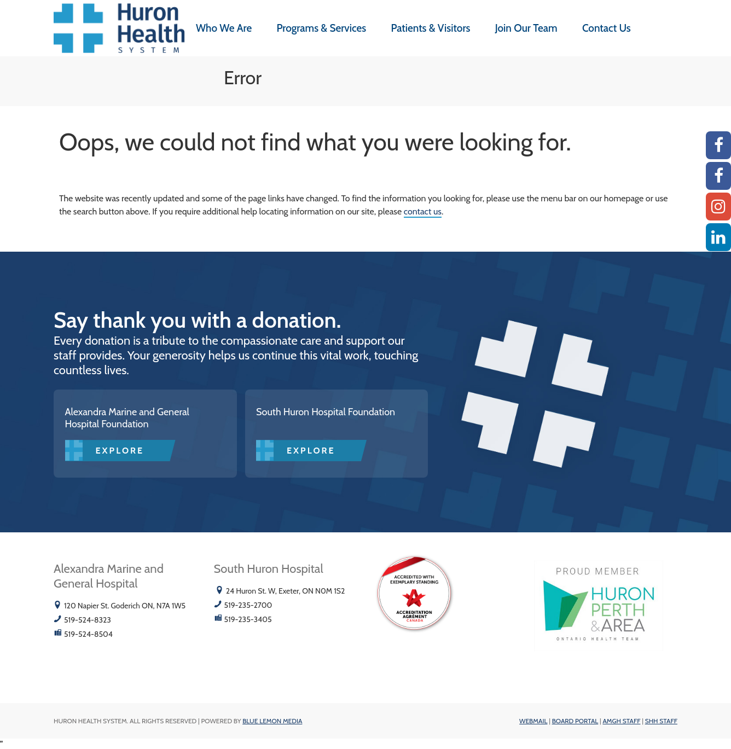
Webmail (533, 721)
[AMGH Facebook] (718, 145)
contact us (423, 211)
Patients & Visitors (430, 28)
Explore (120, 450)
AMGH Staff (621, 721)
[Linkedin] (718, 237)
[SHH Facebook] (718, 176)
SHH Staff (661, 721)
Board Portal (575, 721)
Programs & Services (321, 28)
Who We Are (224, 28)
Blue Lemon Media (272, 721)
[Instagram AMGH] (718, 206)
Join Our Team (526, 28)
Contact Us (606, 28)
